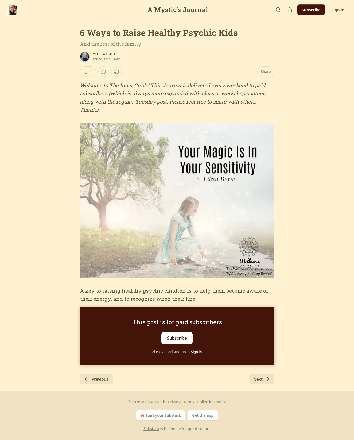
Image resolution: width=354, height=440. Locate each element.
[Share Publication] (290, 9)
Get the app (202, 415)
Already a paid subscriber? (177, 352)
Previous (96, 379)
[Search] (278, 9)
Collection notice (211, 401)
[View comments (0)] (103, 71)
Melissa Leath (104, 54)
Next (261, 379)
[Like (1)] (88, 71)
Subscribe (311, 9)
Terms (189, 401)
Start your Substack (160, 415)
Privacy (174, 401)
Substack (151, 428)
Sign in (337, 9)
